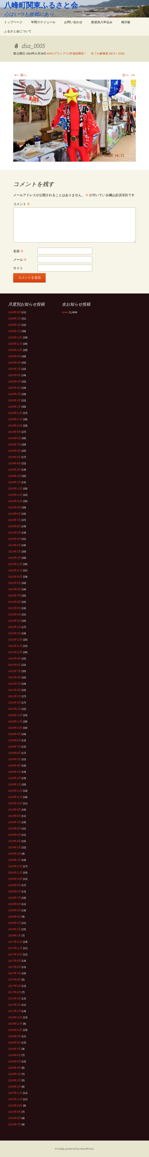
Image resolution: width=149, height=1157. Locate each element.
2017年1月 (14, 1011)
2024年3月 (14, 469)
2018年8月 (14, 891)
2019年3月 (14, 847)
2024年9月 (14, 432)
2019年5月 (14, 835)
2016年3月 (14, 1074)
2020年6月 (14, 753)
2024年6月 (14, 450)
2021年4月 (14, 690)
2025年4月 (14, 388)
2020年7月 (14, 746)
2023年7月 (14, 520)
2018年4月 (14, 916)
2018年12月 (15, 866)
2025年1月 (14, 406)
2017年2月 (14, 1005)
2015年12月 (15, 1093)
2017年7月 (14, 973)
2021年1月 (14, 709)
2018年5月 (14, 910)
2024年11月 (15, 419)
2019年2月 (14, 853)
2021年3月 (14, 696)
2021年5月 (14, 683)
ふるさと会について (17, 31)
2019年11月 (15, 797)
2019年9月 (14, 809)
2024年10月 (15, 425)
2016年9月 (14, 1036)
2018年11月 (15, 872)
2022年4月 (14, 614)
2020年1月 (14, 784)
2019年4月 (14, 841)
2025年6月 (14, 375)
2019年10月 (15, 803)
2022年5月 (14, 608)
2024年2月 (14, 476)
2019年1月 (14, 860)
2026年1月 (14, 331)
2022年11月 (15, 570)
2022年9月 (14, 583)
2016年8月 (14, 1042)
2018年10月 (15, 879)
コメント (21, 204)
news (65, 312)
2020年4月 (14, 765)
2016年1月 (14, 1086)
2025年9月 (14, 356)
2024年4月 (14, 463)
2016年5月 (14, 1061)
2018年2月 (14, 929)
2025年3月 (14, 394)
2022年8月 (14, 589)
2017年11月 (15, 948)
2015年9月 (14, 1112)
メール (20, 260)
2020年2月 (14, 778)
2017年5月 (14, 986)
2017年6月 (14, 979)
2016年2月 (14, 1080)
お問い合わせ (73, 22)
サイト (18, 268)
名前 (18, 251)
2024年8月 (14, 438)
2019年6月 (14, 828)
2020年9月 (14, 734)
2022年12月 (15, 564)
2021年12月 (15, 639)
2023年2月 (14, 551)
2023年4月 (14, 539)
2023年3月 (14, 545)
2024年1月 (14, 482)
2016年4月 (14, 1067)
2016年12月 (15, 1017)
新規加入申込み (101, 22)
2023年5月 (14, 532)
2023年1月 (14, 558)
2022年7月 (14, 595)
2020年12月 (15, 715)
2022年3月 (14, 620)
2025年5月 (14, 381)
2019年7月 (14, 822)
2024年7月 (14, 444)
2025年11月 (15, 343)
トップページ (13, 22)
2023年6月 (14, 526)
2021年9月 (14, 658)
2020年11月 (15, 721)
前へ (20, 75)
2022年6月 (14, 602)
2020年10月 (15, 727)
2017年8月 (14, 967)
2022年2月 (14, 627)
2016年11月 (15, 1023)
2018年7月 (14, 897)
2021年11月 (15, 646)
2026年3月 (14, 318)
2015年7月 (14, 1124)
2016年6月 (14, 1055)
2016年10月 (15, 1030)
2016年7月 (14, 1049)
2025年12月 (15, 337)
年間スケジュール (43, 22)
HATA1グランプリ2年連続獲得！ (67, 53)
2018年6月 (14, 904)
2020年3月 (14, 772)
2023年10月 (15, 501)
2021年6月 (14, 677)
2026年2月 (14, 325)
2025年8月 (14, 362)
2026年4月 (14, 312)
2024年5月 (14, 457)
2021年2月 (14, 702)
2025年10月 (15, 350)
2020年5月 (14, 759)
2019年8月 (14, 816)
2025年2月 (14, 400)
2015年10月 (15, 1105)
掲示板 (125, 22)
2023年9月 (14, 507)
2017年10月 (15, 954)
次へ (129, 75)
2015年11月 (15, 1099)
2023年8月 (14, 513)
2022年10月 (15, 576)
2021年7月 (14, 671)
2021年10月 (15, 652)
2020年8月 (14, 740)
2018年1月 (14, 935)
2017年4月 (14, 992)
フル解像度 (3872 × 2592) (109, 53)
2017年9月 (14, 960)
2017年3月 (14, 998)
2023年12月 (15, 488)
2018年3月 (14, 923)
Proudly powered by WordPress (74, 1149)
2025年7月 (14, 369)
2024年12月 (15, 413)
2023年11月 (15, 495)
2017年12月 (15, 942)
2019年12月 (15, 790)
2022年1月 (14, 633)
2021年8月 (14, 665)
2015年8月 (14, 1118)
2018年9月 (14, 885)
